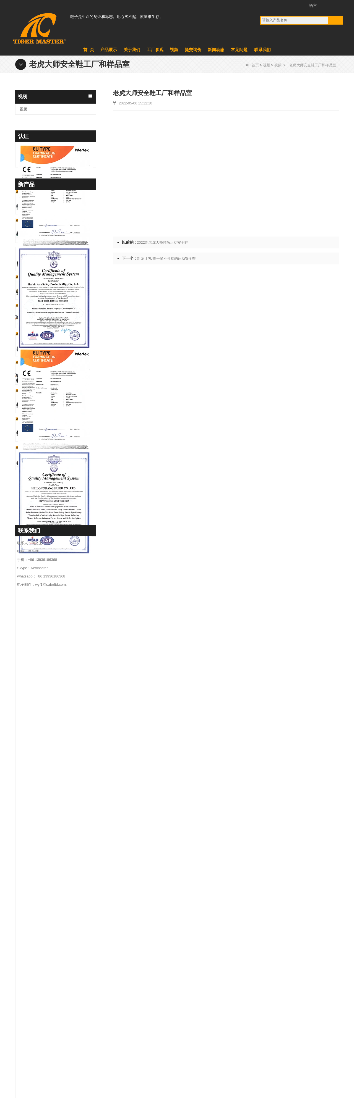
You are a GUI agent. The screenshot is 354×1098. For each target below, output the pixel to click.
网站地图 (296, 1068)
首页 (252, 65)
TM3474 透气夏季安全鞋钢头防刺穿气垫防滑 (66, 747)
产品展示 (108, 49)
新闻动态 (216, 49)
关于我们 (132, 49)
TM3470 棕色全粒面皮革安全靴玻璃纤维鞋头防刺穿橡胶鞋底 (66, 832)
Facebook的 (265, 5)
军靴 (185, 1002)
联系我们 (262, 49)
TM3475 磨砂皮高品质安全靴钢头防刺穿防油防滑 (66, 718)
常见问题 (239, 49)
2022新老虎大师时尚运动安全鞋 (162, 242)
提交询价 (193, 49)
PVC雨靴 (189, 1031)
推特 (285, 5)
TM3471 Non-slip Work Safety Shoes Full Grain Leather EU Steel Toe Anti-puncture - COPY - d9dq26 (66, 775)
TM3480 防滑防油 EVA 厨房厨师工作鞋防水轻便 (66, 633)
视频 (174, 49)
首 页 (88, 49)
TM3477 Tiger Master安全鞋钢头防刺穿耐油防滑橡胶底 (66, 662)
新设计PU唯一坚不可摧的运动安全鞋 (166, 258)
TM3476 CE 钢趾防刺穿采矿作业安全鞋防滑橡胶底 (66, 690)
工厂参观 (155, 49)
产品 (120, 1002)
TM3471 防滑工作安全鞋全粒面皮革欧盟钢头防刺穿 (66, 804)
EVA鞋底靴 (190, 988)
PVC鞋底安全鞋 (195, 1016)
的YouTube (275, 5)
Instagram (296, 5)
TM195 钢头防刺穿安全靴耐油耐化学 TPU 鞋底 (66, 577)
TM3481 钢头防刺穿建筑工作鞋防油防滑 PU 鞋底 (66, 605)
